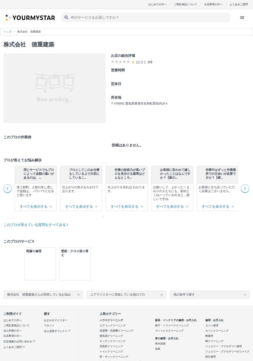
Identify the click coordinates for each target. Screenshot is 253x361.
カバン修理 (211, 325)
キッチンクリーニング (113, 341)
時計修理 (210, 356)
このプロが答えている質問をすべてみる (35, 225)
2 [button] (107, 215)
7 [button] (129, 215)
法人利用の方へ (12, 330)
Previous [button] (7, 188)
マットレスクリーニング (169, 330)
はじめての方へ (157, 4)
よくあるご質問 (239, 4)
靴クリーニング (214, 341)
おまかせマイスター (55, 320)
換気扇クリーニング (111, 335)
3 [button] (111, 215)
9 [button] (137, 215)
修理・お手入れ (214, 320)
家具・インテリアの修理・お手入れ (176, 320)
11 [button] (146, 215)
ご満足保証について (185, 4)
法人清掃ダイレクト (57, 331)
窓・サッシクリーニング (114, 356)
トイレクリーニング (111, 351)
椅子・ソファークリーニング (172, 325)
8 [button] (133, 215)
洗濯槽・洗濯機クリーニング (116, 330)
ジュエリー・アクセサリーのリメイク (227, 351)
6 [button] (124, 215)
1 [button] (103, 215)
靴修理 (209, 335)
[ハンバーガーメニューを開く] (242, 17)
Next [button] (245, 188)
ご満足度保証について (16, 325)
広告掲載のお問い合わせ (19, 341)
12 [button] (150, 215)
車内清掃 (160, 343)
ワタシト (49, 325)
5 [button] (120, 215)
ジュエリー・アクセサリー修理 (223, 346)
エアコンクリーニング (113, 325)
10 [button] (142, 215)
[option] (36, 188)
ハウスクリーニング (111, 320)
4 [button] (116, 215)
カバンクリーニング (217, 330)
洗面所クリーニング (111, 346)
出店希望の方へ (213, 4)
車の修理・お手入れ (166, 338)
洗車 (157, 348)
